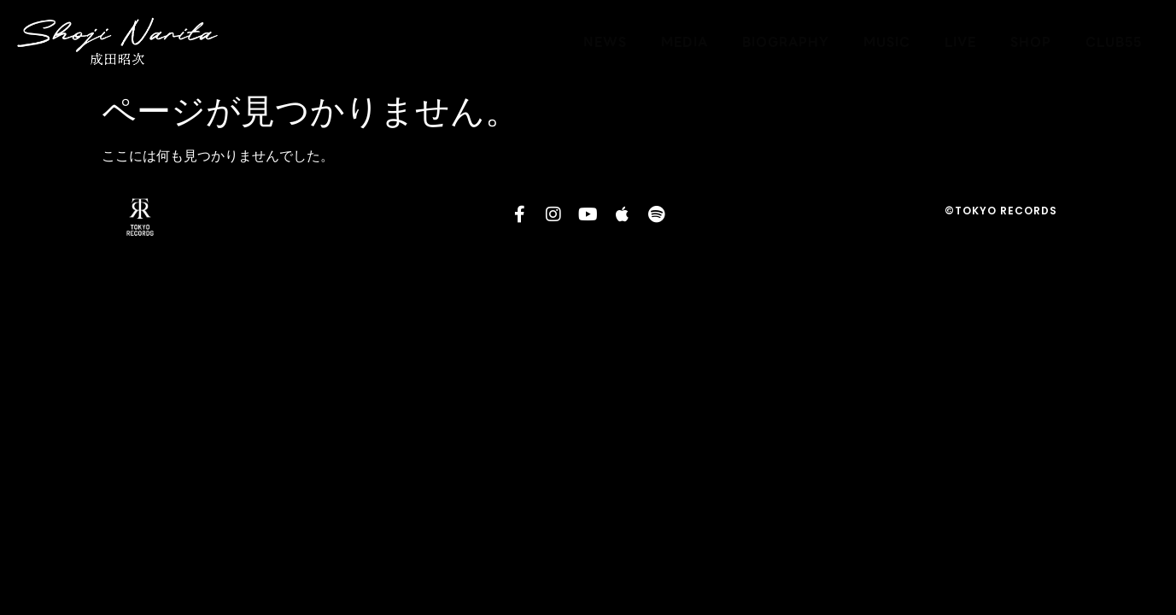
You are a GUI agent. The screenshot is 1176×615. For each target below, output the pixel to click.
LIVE (960, 41)
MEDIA (684, 41)
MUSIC (886, 41)
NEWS (605, 41)
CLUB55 (1113, 41)
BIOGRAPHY (785, 41)
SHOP (1030, 41)
